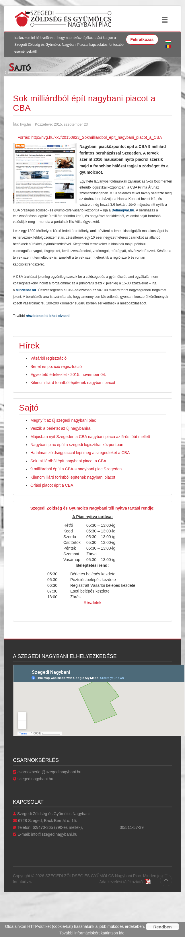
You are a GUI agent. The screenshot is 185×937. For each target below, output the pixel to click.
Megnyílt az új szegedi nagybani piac (63, 420)
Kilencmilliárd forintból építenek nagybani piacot (72, 382)
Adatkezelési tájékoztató (125, 881)
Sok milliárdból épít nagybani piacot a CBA (68, 461)
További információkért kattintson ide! (92, 933)
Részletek (92, 602)
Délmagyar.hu (123, 210)
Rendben (162, 926)
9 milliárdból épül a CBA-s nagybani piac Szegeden (76, 469)
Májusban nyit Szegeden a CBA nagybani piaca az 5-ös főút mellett (90, 436)
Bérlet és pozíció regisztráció (56, 366)
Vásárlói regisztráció (48, 358)
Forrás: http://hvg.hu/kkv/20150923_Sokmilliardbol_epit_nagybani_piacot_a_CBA (89, 137)
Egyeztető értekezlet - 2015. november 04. (68, 374)
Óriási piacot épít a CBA (51, 485)
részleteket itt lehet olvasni (48, 316)
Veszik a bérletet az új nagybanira (60, 428)
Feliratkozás (142, 39)
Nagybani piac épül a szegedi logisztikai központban (76, 444)
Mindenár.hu (26, 290)
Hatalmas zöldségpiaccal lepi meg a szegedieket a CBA (80, 452)
